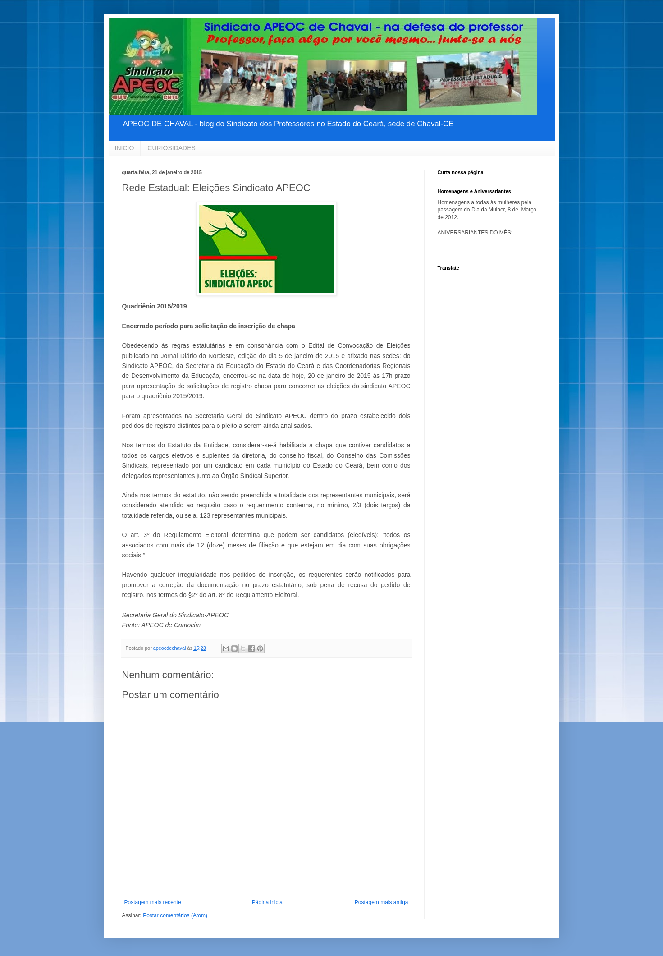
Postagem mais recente (152, 902)
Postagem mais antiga (381, 902)
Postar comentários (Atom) (175, 915)
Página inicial (268, 902)
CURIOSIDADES (171, 148)
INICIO (124, 148)
